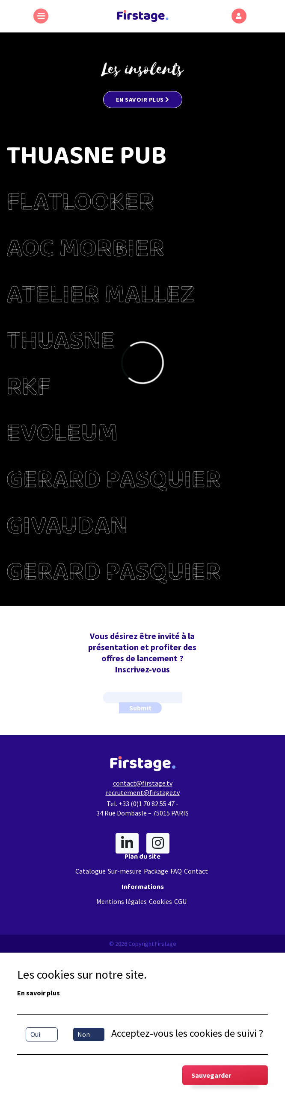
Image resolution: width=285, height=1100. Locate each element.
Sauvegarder (211, 1075)
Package (156, 871)
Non (83, 1034)
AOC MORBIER (85, 251)
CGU (180, 901)
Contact (196, 871)
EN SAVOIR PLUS (142, 100)
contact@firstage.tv (142, 783)
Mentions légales (121, 901)
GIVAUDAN (66, 528)
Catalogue (90, 871)
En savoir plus (38, 993)
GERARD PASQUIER (113, 482)
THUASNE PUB (86, 159)
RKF (28, 390)
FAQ (176, 871)
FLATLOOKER (80, 205)
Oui (35, 1034)
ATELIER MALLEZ (100, 297)
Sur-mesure (125, 871)
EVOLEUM (62, 436)
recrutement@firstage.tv (143, 792)
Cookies (160, 901)
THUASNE (60, 344)
